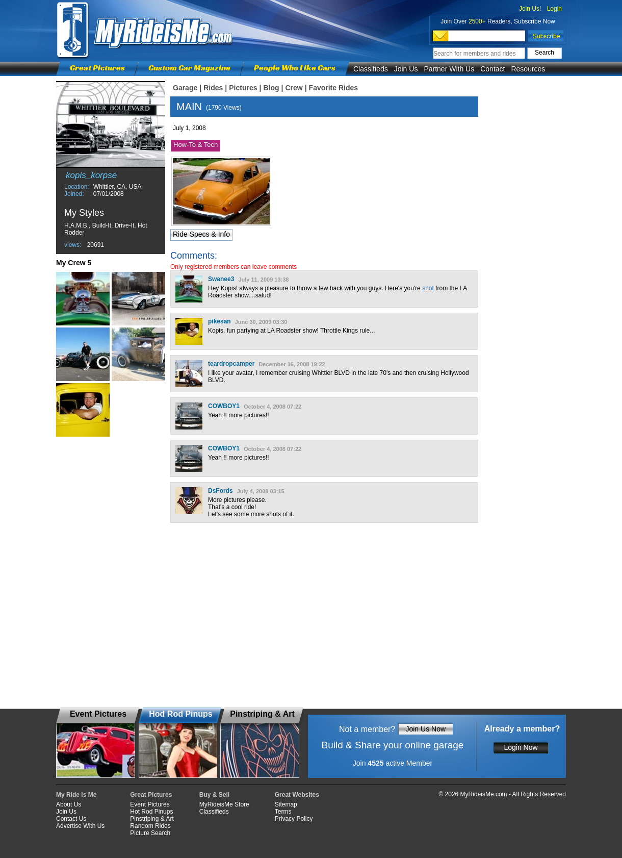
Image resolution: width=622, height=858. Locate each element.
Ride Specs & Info (201, 234)
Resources (528, 69)
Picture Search (150, 833)
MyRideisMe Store (224, 804)
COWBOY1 (224, 406)
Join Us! (530, 8)
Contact (492, 69)
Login (554, 8)
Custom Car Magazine (189, 67)
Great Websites (297, 794)
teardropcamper (231, 363)
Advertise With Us (80, 825)
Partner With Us (449, 69)
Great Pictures (97, 67)
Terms (283, 811)
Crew (293, 88)
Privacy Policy (294, 818)
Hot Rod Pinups (151, 811)
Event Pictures (149, 804)
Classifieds (370, 69)
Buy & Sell (214, 794)
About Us (68, 804)
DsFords (220, 490)
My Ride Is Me (76, 794)
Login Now (520, 747)
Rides (213, 88)
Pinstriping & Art (151, 818)
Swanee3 (221, 279)
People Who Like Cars (294, 67)
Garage (185, 88)
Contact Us (71, 818)
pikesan (219, 321)
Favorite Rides (333, 88)
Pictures (243, 88)
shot (428, 288)
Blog (271, 88)
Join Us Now (425, 729)
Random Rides (150, 825)
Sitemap (286, 804)
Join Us (406, 69)
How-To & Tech (195, 144)
